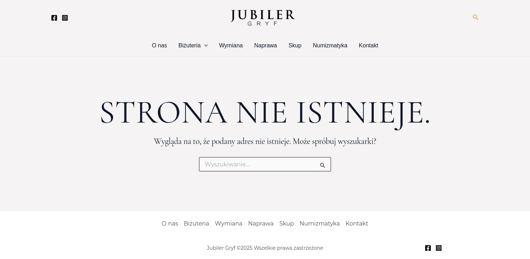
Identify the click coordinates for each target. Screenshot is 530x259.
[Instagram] (65, 18)
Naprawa (265, 45)
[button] (476, 17)
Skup (295, 45)
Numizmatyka (330, 45)
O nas (159, 45)
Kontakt (368, 45)
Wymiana (231, 45)
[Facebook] (54, 18)
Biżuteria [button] (193, 45)
